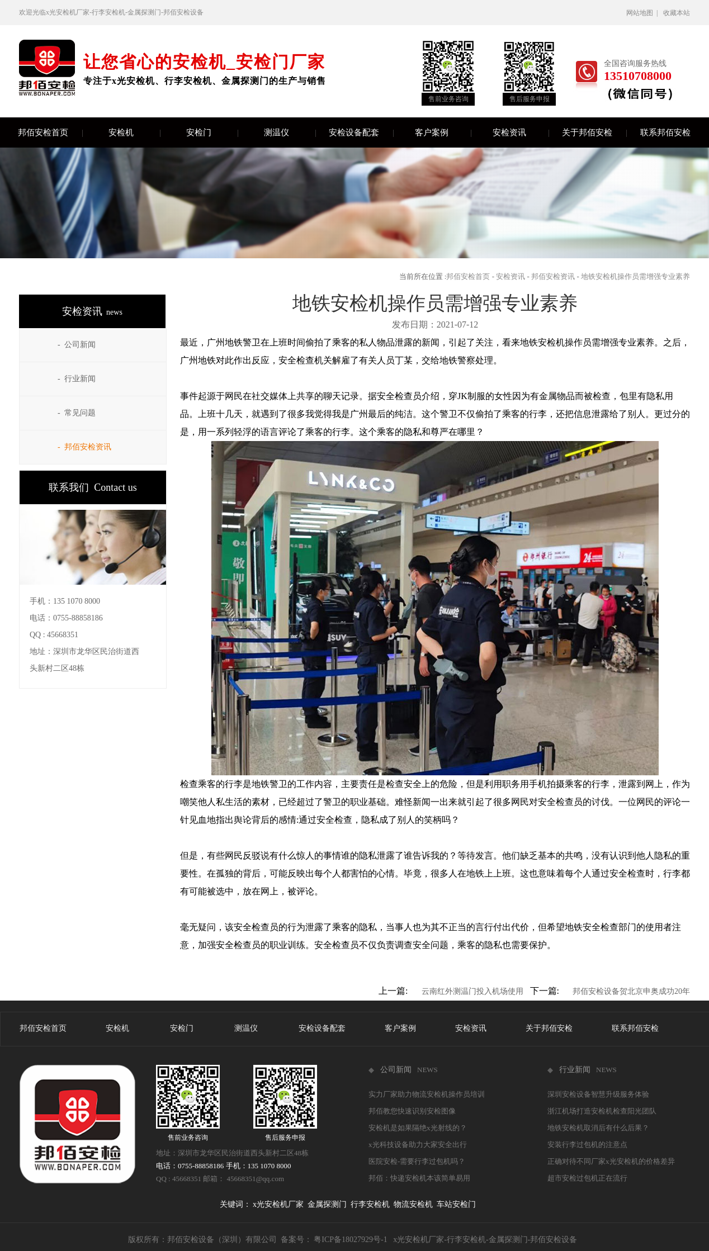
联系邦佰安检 (665, 132)
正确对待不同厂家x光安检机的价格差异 (611, 1161)
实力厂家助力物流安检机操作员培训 (426, 1094)
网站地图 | (643, 13)
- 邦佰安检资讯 (84, 447)
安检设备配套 (361, 132)
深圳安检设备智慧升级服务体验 (598, 1094)
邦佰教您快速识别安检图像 (412, 1111)
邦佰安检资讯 (553, 276)
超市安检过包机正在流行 (587, 1178)
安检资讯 (521, 132)
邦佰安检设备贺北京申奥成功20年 (631, 991)
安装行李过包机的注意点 (587, 1144)
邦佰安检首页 (50, 132)
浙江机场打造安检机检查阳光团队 (601, 1111)
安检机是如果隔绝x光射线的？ (417, 1128)
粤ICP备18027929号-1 (350, 1239)
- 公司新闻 (77, 344)
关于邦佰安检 (594, 132)
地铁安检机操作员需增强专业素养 (635, 276)
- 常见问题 (77, 413)
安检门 (212, 132)
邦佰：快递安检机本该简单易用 (419, 1178)
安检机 (134, 132)
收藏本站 (676, 13)
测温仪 (290, 132)
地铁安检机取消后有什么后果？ (598, 1128)
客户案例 (443, 132)
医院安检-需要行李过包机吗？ (416, 1161)
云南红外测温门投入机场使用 (472, 991)
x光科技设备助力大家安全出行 (417, 1144)
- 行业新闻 (77, 379)
